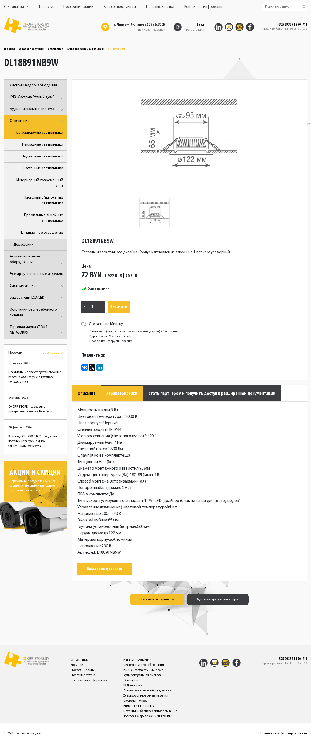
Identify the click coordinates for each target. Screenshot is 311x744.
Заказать (118, 306)
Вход (200, 25)
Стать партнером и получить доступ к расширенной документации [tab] (211, 393)
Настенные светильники (43, 168)
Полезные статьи (160, 7)
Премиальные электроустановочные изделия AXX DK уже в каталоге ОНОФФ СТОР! (34, 377)
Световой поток (93, 449)
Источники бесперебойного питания (37, 313)
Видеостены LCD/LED (37, 298)
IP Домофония (37, 245)
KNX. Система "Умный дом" (37, 97)
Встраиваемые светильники (85, 49)
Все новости (53, 353)
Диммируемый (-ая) (96, 442)
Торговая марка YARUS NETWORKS (37, 331)
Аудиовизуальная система (37, 109)
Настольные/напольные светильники (43, 200)
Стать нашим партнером (156, 599)
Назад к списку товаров (104, 569)
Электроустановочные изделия (37, 274)
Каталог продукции (120, 7)
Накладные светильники (42, 145)
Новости (46, 7)
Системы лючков (37, 286)
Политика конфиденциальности (283, 733)
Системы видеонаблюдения (37, 85)
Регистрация (195, 30)
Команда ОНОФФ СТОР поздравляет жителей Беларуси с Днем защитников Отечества (34, 441)
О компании (16, 7)
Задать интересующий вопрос (217, 599)
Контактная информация (204, 7)
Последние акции (78, 7)
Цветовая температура (100, 417)
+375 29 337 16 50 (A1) (292, 25)
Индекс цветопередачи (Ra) (104, 475)
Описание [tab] (86, 393)
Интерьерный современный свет (39, 183)
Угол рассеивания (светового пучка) (111, 436)
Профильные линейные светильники (43, 218)
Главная (9, 49)
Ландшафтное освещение (41, 233)
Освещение (55, 49)
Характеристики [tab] (121, 393)
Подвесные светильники (42, 156)
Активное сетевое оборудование (37, 260)
